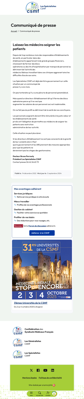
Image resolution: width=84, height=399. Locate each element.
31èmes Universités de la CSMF (30, 302)
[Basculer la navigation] (31, 394)
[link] (48, 385)
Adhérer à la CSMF (40, 233)
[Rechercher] (39, 394)
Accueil (14, 31)
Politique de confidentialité (50, 377)
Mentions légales (29, 377)
